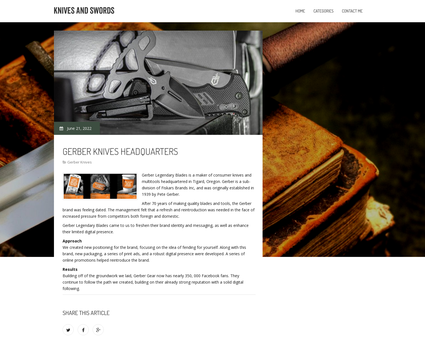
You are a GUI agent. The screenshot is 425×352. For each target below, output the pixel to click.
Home (300, 11)
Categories (323, 11)
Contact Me (352, 11)
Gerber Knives (79, 162)
